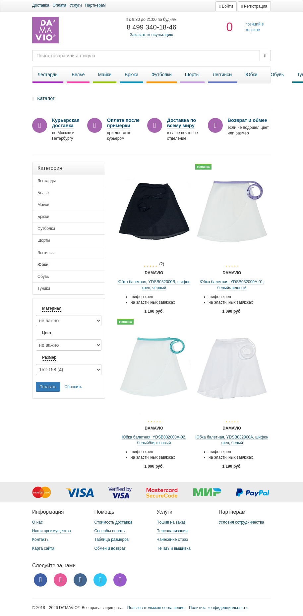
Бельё (78, 74)
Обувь (277, 74)
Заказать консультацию (151, 34)
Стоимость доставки (113, 522)
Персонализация (172, 531)
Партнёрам (95, 5)
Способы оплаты (110, 531)
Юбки (252, 74)
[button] (225, 6)
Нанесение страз (172, 539)
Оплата (59, 5)
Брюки (131, 74)
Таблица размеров (111, 539)
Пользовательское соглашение (156, 607)
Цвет (46, 333)
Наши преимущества (51, 531)
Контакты (40, 539)
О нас (37, 522)
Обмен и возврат (110, 548)
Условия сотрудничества (241, 522)
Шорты (192, 74)
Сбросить (73, 387)
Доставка (40, 5)
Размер (49, 357)
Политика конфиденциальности (218, 607)
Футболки (162, 74)
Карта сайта (43, 548)
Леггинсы (222, 74)
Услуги (76, 5)
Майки (104, 74)
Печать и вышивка (173, 548)
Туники (43, 288)
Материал (51, 308)
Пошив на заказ (171, 522)
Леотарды (47, 74)
